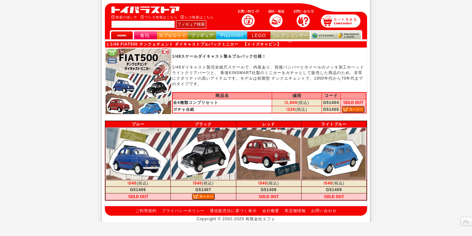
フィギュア (202, 35)
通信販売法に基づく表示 (233, 210)
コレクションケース (290, 38)
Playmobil (232, 35)
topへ (466, 221)
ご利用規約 (146, 210)
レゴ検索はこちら (199, 17)
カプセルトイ (172, 35)
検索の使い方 (126, 17)
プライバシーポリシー (183, 210)
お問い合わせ (324, 210)
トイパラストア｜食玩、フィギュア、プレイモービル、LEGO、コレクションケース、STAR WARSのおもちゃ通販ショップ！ (147, 10)
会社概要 (270, 210)
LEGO (259, 35)
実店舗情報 (295, 210)
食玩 (145, 35)
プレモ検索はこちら (161, 17)
